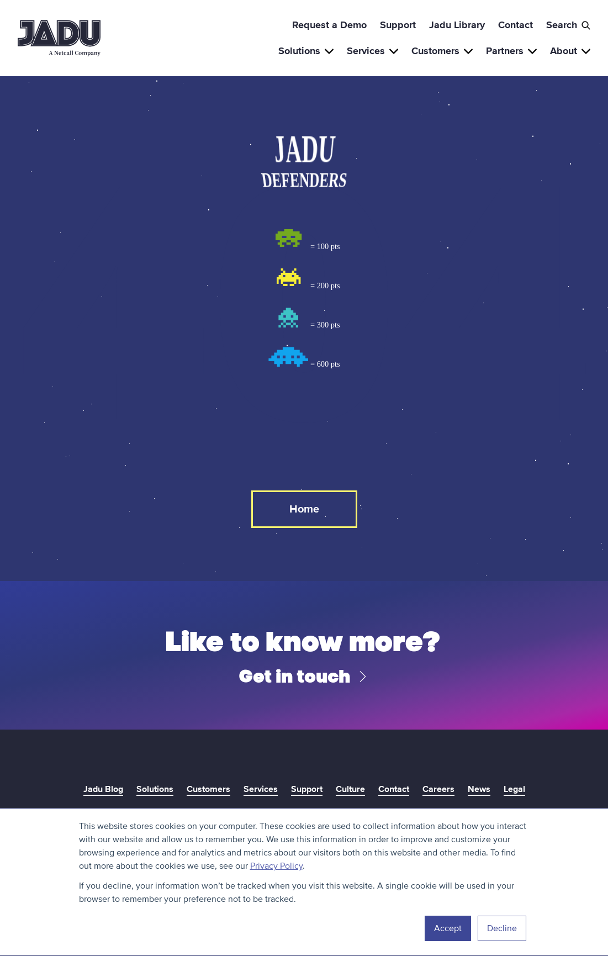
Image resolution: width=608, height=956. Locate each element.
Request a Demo (329, 25)
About (570, 51)
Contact (515, 25)
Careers (438, 789)
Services (372, 51)
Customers (442, 51)
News (479, 789)
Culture (350, 789)
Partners (511, 51)
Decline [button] (502, 928)
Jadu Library (457, 25)
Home (304, 509)
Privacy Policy (276, 866)
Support (398, 25)
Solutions (306, 51)
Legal (514, 789)
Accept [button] (448, 928)
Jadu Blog (103, 789)
